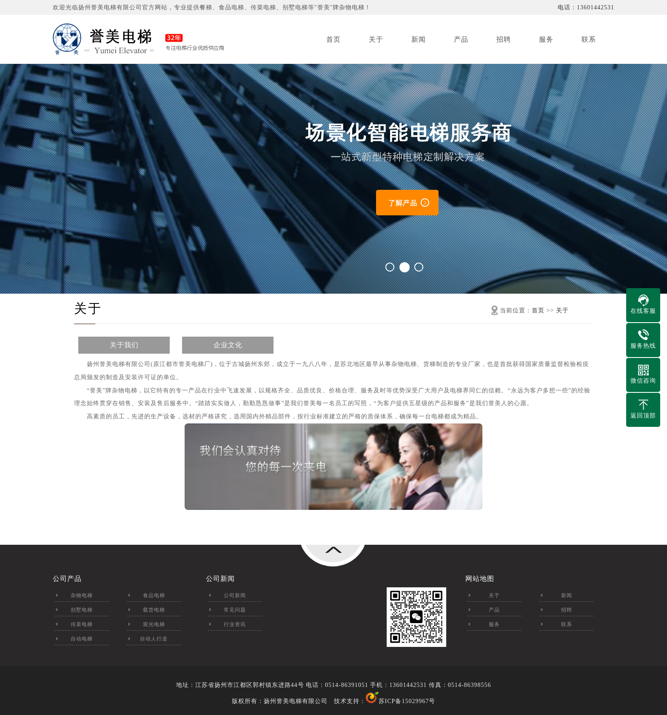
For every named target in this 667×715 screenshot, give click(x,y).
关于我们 (124, 345)
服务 (546, 39)
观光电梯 (154, 624)
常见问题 (235, 610)
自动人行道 (154, 639)
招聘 (503, 39)
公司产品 (67, 578)
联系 (588, 39)
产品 (461, 39)
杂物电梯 (82, 595)
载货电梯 (154, 610)
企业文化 (228, 345)
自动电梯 (82, 639)
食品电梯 (154, 595)
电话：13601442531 (586, 7)
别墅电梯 (82, 610)
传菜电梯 (82, 624)
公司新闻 (220, 578)
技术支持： (356, 701)
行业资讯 (235, 624)
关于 (376, 39)
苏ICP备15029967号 (407, 701)
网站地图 (479, 578)
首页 (333, 39)
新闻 (418, 39)
